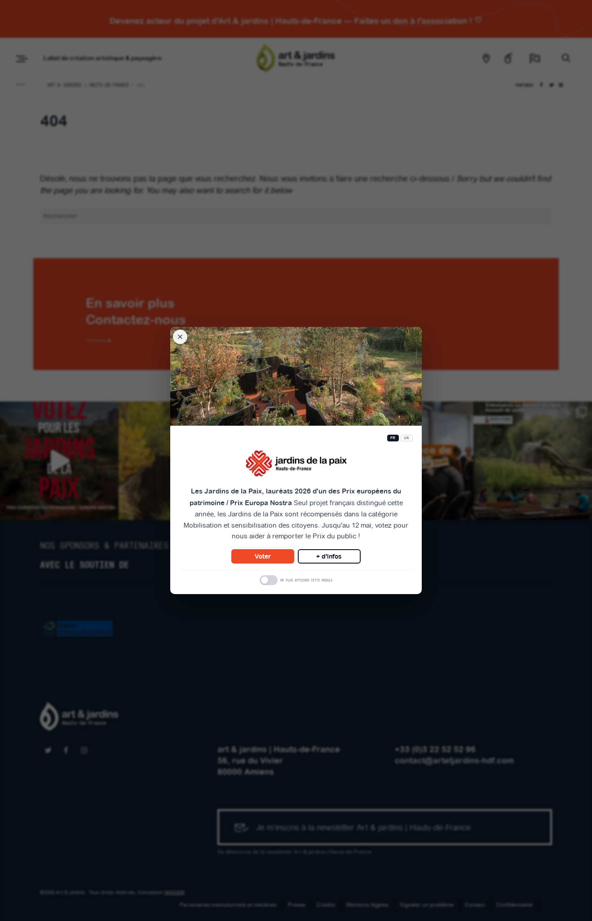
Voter (263, 556)
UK (407, 438)
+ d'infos (329, 556)
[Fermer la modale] (180, 337)
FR (393, 438)
